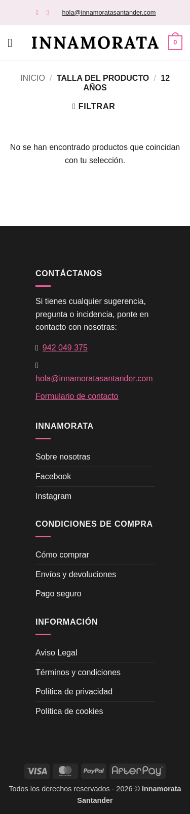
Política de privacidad (73, 691)
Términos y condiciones (78, 672)
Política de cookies (69, 711)
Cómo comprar (62, 554)
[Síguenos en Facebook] (39, 12)
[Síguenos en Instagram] (50, 12)
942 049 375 (65, 347)
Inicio (32, 78)
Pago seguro (58, 593)
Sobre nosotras (63, 456)
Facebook (53, 476)
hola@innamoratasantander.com (109, 12)
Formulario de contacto (77, 396)
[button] (14, 42)
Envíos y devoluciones (75, 574)
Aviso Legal (56, 652)
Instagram (53, 496)
